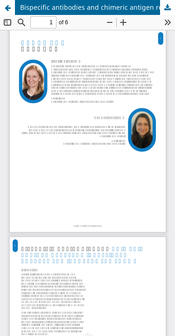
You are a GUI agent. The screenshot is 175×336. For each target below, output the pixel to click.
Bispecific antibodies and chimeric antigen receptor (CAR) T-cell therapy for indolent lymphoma (97, 7)
